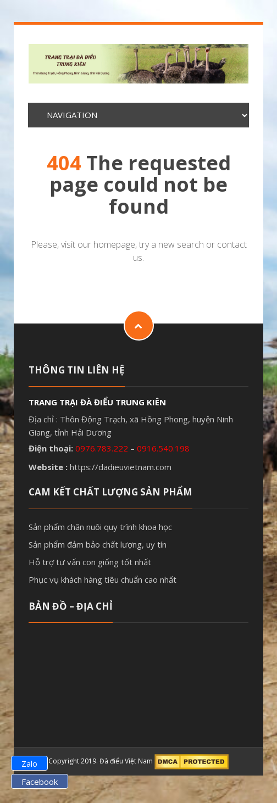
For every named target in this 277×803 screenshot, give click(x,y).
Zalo (29, 763)
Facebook (39, 781)
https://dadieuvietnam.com (120, 466)
